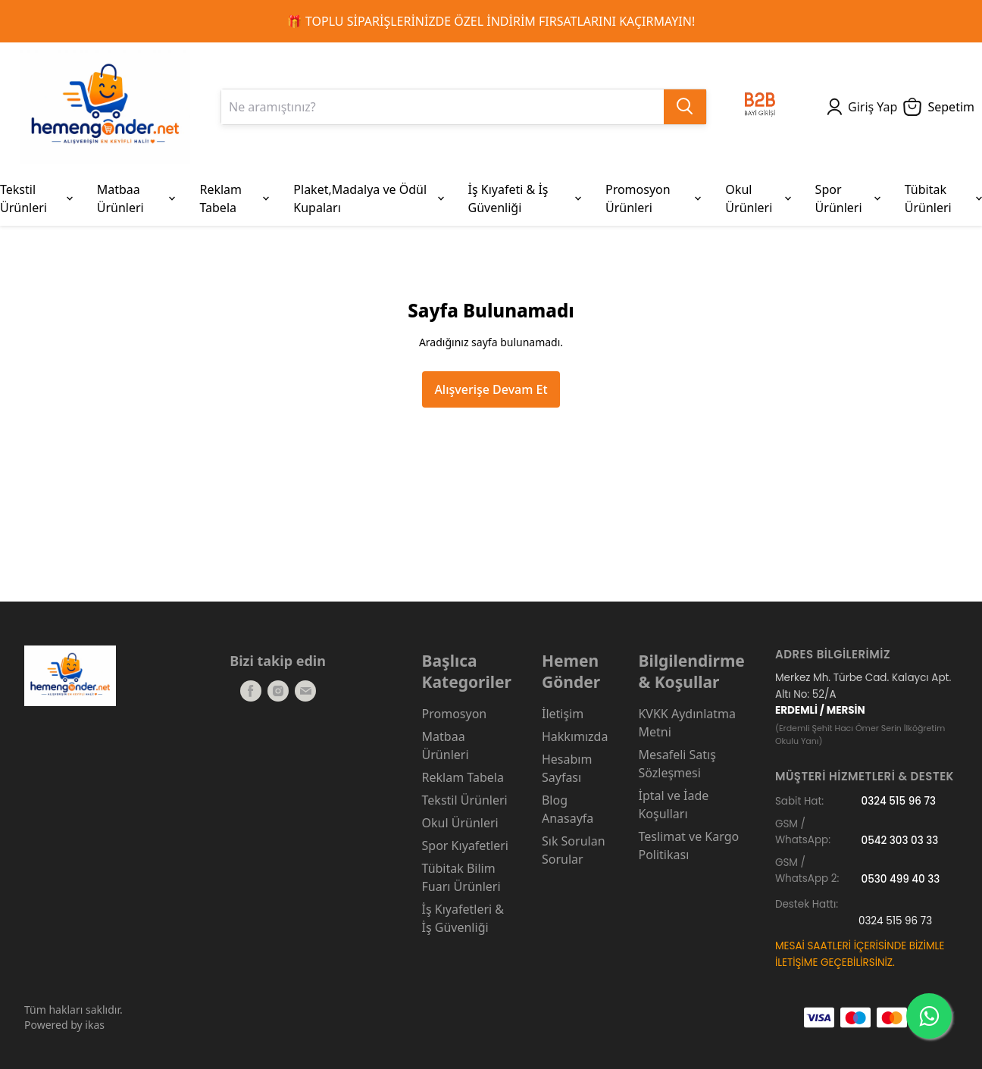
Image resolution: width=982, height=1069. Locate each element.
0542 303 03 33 (900, 840)
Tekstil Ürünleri (465, 800)
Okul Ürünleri (460, 822)
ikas (95, 1024)
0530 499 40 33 (901, 878)
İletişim (562, 713)
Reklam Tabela (463, 777)
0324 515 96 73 (899, 801)
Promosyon (454, 713)
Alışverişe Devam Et (490, 389)
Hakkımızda (575, 736)
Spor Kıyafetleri (465, 845)
